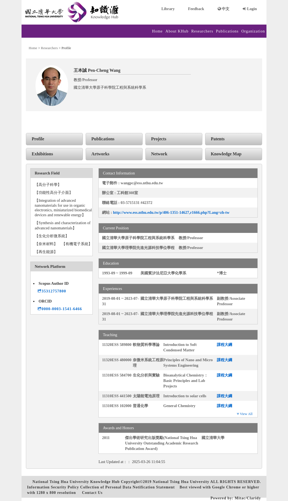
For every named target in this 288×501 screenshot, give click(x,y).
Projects (158, 139)
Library (168, 9)
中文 (224, 9)
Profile (38, 139)
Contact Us (92, 493)
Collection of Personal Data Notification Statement (127, 487)
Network (159, 154)
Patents (218, 139)
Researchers (202, 31)
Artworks (100, 154)
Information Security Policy (53, 487)
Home (157, 31)
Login (250, 9)
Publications (227, 31)
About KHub (177, 31)
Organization (253, 31)
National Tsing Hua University (181, 482)
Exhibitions (42, 154)
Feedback (196, 9)
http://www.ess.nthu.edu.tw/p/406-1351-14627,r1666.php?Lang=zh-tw (171, 212)
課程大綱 (224, 344)
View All (244, 414)
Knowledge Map (226, 154)
